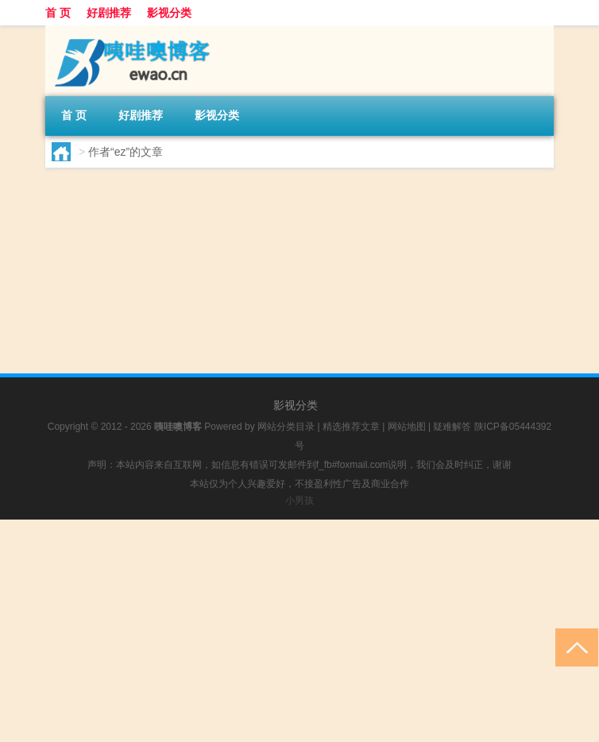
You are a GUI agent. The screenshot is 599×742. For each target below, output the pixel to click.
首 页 (58, 12)
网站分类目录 (286, 426)
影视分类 (169, 12)
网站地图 (407, 426)
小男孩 (299, 500)
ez (90, 303)
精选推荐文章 (351, 426)
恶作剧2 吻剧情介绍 (250, 211)
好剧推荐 (109, 12)
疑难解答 (452, 426)
